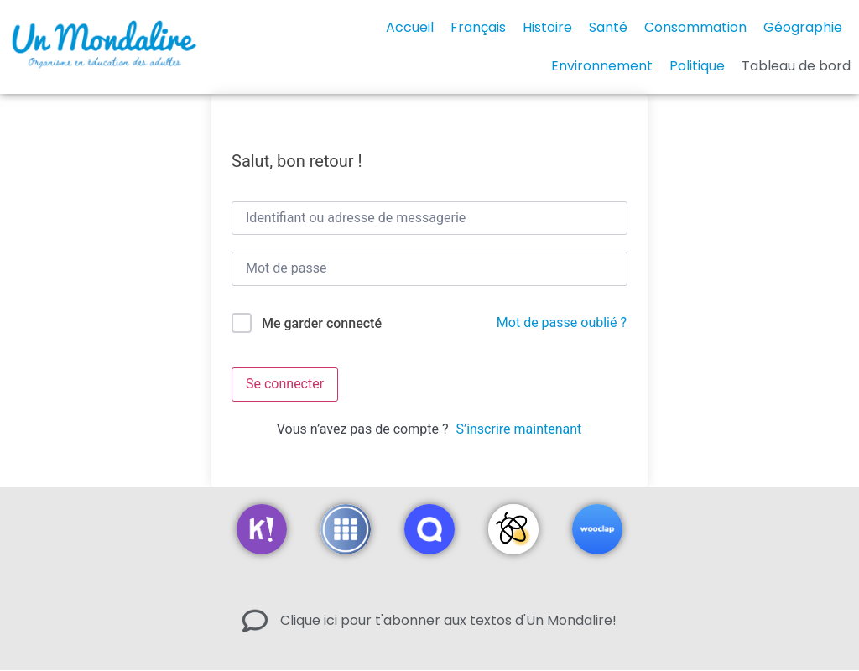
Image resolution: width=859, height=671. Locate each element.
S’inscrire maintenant (518, 429)
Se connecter (285, 384)
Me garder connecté (322, 323)
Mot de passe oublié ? (562, 322)
